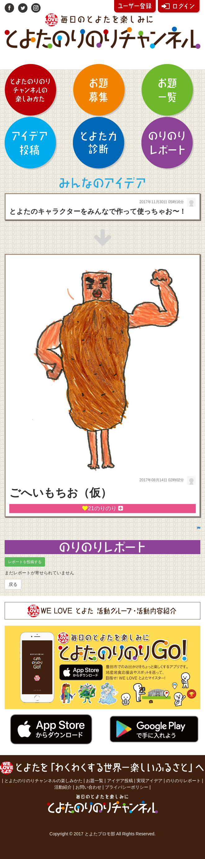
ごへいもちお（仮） (60, 492)
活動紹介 (63, 787)
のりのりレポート (183, 780)
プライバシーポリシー (126, 787)
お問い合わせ (88, 787)
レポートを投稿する (25, 562)
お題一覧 (94, 780)
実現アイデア (149, 780)
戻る (13, 584)
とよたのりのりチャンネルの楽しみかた (43, 780)
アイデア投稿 (120, 780)
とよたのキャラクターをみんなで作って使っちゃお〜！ (97, 211)
